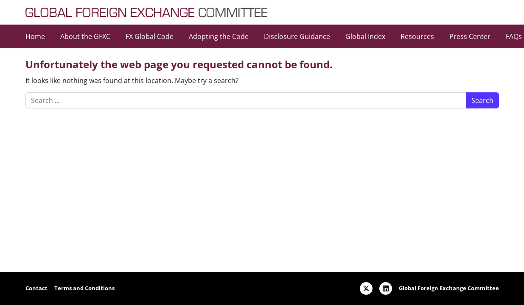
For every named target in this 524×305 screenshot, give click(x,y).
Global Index (365, 36)
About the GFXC (85, 36)
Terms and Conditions (84, 288)
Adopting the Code (219, 36)
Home (35, 36)
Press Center (469, 36)
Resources (417, 36)
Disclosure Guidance (297, 36)
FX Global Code (150, 36)
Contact (36, 288)
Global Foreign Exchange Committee (449, 288)
